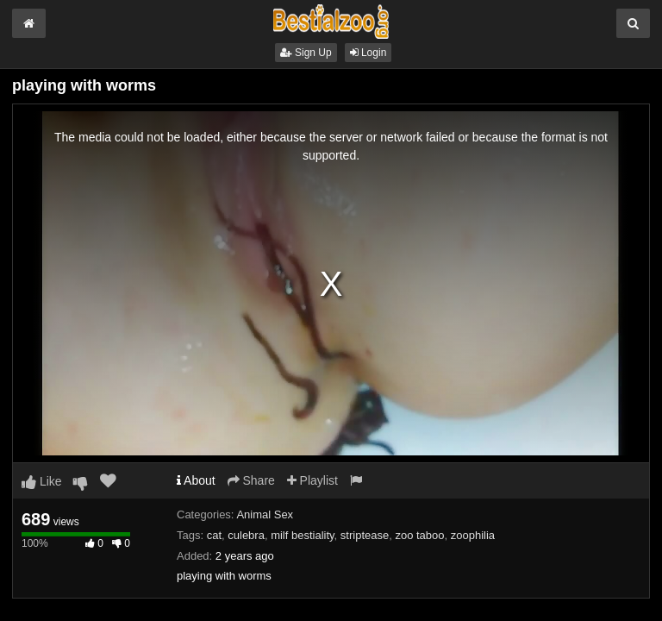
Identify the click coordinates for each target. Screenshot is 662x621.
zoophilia (473, 535)
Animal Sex (264, 514)
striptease (364, 535)
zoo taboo (419, 535)
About (196, 480)
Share (251, 480)
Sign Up (306, 53)
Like (42, 481)
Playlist (312, 480)
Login (368, 53)
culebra (246, 535)
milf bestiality (302, 535)
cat (214, 535)
